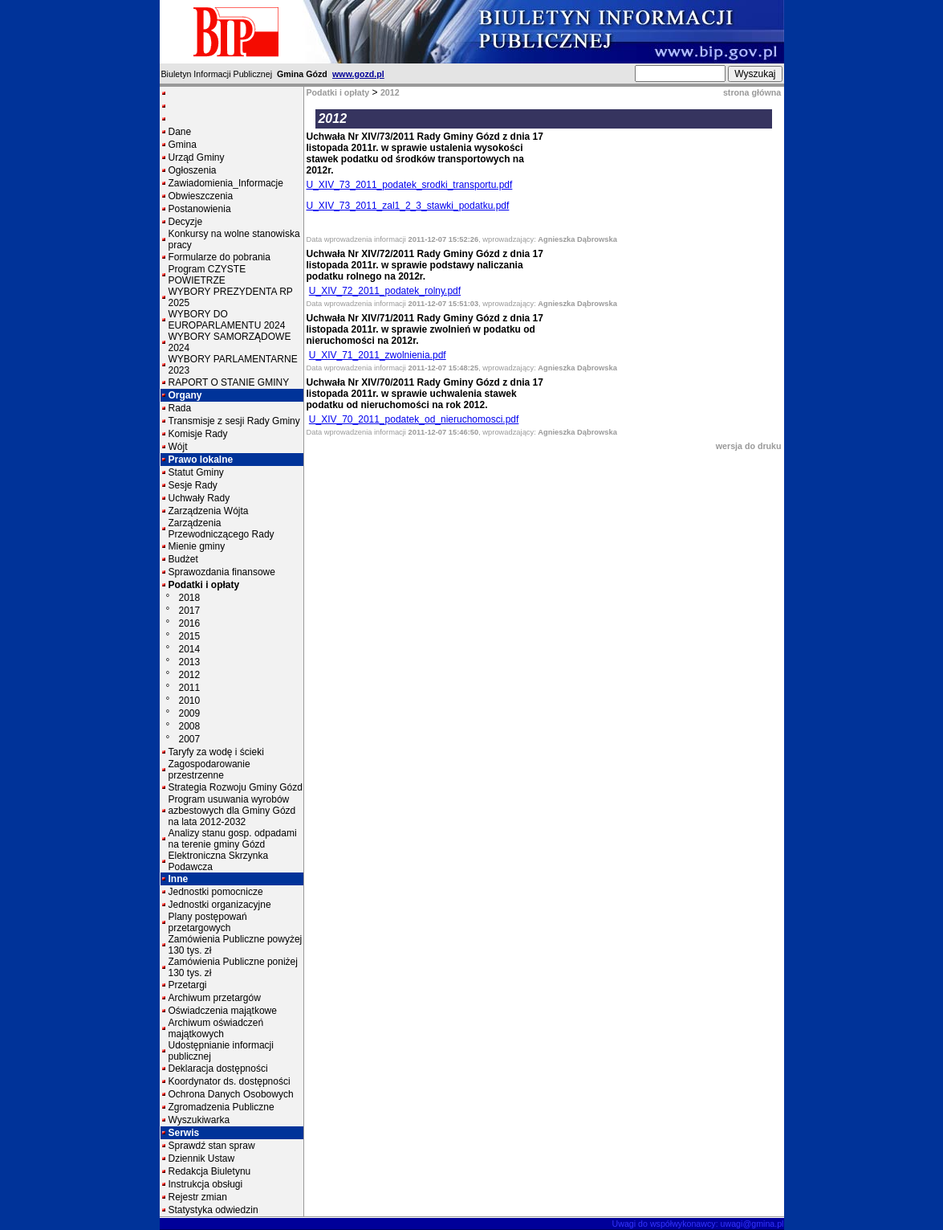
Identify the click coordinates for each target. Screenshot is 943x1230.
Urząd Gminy (197, 157)
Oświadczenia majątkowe (223, 1010)
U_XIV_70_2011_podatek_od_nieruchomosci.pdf (414, 419)
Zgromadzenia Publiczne (221, 1107)
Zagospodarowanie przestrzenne (209, 769)
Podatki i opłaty (204, 584)
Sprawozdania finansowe (222, 572)
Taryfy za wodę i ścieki (216, 752)
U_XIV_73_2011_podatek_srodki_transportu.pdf (410, 184)
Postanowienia (200, 209)
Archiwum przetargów (215, 997)
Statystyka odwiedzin (213, 1210)
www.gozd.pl (358, 74)
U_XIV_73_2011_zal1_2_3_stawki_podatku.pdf (408, 205)
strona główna (752, 92)
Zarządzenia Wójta (209, 511)
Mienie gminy (197, 546)
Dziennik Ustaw (202, 1158)
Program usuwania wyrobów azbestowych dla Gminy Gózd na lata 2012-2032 (232, 810)
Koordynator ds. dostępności (230, 1081)
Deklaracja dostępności (218, 1068)
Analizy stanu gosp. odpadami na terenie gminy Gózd (233, 838)
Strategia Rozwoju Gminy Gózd (236, 787)
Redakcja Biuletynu (210, 1171)
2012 (190, 674)
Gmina (183, 144)
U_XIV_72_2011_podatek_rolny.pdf (385, 290)
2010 (190, 700)
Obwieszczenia (201, 196)
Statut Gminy (196, 472)
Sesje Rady (193, 485)
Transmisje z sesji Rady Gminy (234, 421)
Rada (180, 408)
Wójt (178, 446)
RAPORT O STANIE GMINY (229, 382)
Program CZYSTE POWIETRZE (207, 275)
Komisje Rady (198, 433)
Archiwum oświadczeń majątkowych (216, 1028)
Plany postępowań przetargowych (208, 922)
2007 (190, 739)
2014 (190, 649)
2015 (190, 636)
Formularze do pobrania (219, 257)
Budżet (183, 559)
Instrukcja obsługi (206, 1184)
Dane (180, 131)
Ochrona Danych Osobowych (231, 1094)
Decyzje (186, 221)
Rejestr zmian (198, 1197)
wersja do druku (749, 446)
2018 (190, 597)
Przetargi (188, 985)
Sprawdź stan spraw (212, 1145)
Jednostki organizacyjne (220, 904)
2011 (190, 687)
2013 (190, 662)
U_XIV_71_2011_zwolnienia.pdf (377, 355)
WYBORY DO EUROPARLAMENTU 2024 (227, 320)
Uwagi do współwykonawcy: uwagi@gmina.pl (698, 1223)
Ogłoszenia (193, 170)
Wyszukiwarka (199, 1120)
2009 (190, 713)
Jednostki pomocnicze (216, 891)
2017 (190, 610)
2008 (190, 726)
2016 (190, 623)
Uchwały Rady (199, 498)
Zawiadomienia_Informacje (226, 183)
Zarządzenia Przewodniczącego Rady (221, 528)
